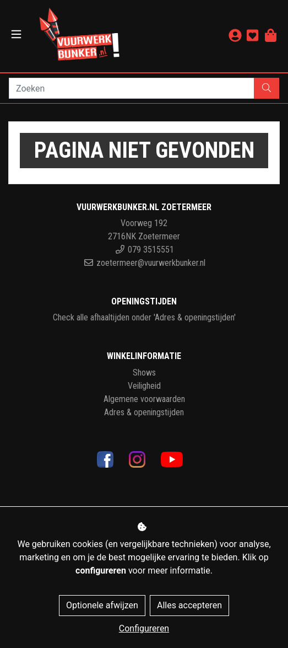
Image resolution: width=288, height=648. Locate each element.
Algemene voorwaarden (144, 399)
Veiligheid (144, 386)
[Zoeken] (131, 88)
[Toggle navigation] (16, 34)
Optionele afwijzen (102, 605)
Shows (144, 372)
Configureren (144, 628)
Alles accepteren (189, 605)
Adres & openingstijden (144, 412)
